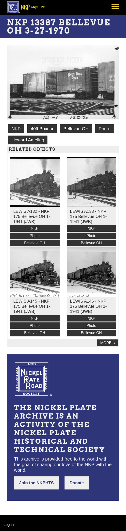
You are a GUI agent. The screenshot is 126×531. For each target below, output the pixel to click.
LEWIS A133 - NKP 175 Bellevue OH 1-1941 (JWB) (88, 216)
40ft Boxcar (42, 128)
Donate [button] (77, 483)
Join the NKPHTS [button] (36, 483)
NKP (16, 128)
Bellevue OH (76, 128)
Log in (9, 525)
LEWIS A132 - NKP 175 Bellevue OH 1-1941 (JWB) (31, 216)
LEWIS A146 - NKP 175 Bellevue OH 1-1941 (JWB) (88, 306)
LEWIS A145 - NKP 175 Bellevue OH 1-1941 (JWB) (31, 306)
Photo (104, 128)
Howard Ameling (27, 139)
